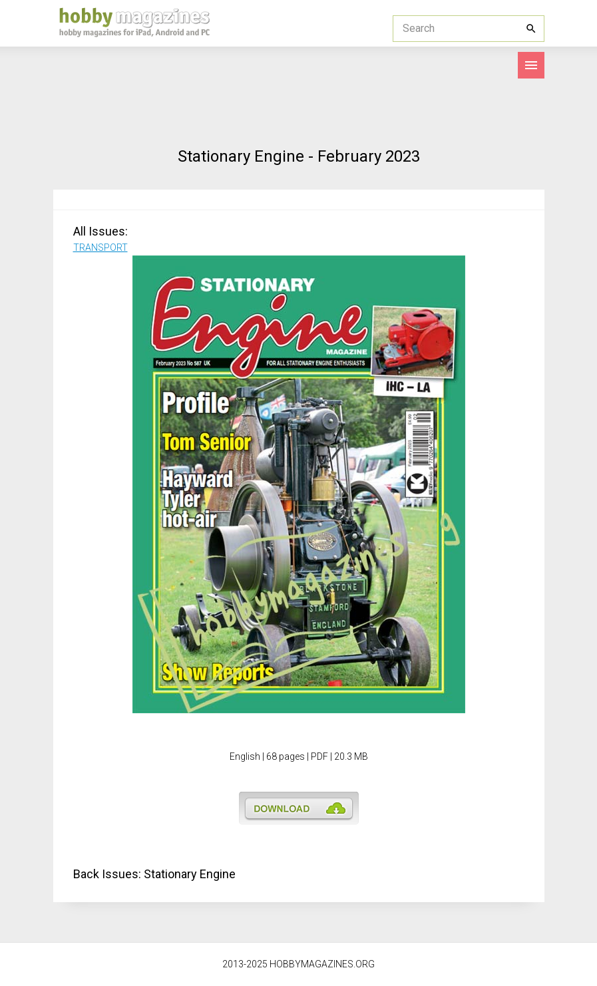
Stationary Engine (190, 874)
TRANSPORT (100, 247)
